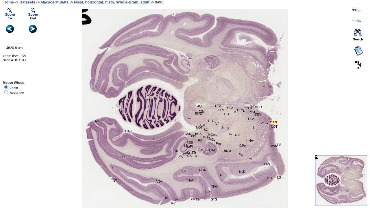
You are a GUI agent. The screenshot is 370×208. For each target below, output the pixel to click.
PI (221, 175)
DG (189, 146)
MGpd (207, 137)
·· (356, 20)
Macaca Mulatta (55, 2)
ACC (264, 123)
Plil (200, 150)
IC (230, 133)
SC (189, 118)
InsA (266, 163)
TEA (190, 180)
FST (185, 171)
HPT (221, 110)
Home (8, 2)
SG (206, 129)
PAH (248, 108)
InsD (242, 171)
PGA (202, 170)
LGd (212, 150)
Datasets (27, 2)
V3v (159, 181)
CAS (95, 121)
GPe (242, 145)
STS (214, 199)
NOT (199, 127)
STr (193, 152)
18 (154, 139)
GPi (237, 135)
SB (186, 145)
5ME (198, 113)
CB (149, 100)
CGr (218, 106)
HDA (240, 110)
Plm (194, 136)
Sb (228, 128)
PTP (203, 125)
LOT (274, 126)
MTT (237, 112)
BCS (198, 133)
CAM (186, 153)
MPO (258, 107)
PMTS (194, 199)
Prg (218, 143)
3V (252, 106)
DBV (258, 114)
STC (270, 178)
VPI (218, 123)
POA (252, 112)
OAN (273, 122)
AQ (199, 106)
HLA (251, 118)
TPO (214, 186)
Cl (250, 159)
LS (279, 177)
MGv (212, 139)
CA (189, 155)
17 (123, 157)
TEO (208, 192)
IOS (174, 203)
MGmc (212, 134)
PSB (190, 142)
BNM (249, 141)
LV (181, 157)
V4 (176, 199)
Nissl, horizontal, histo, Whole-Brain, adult (111, 2)
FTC (211, 120)
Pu (241, 154)
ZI (222, 127)
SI (253, 127)
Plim (201, 140)
